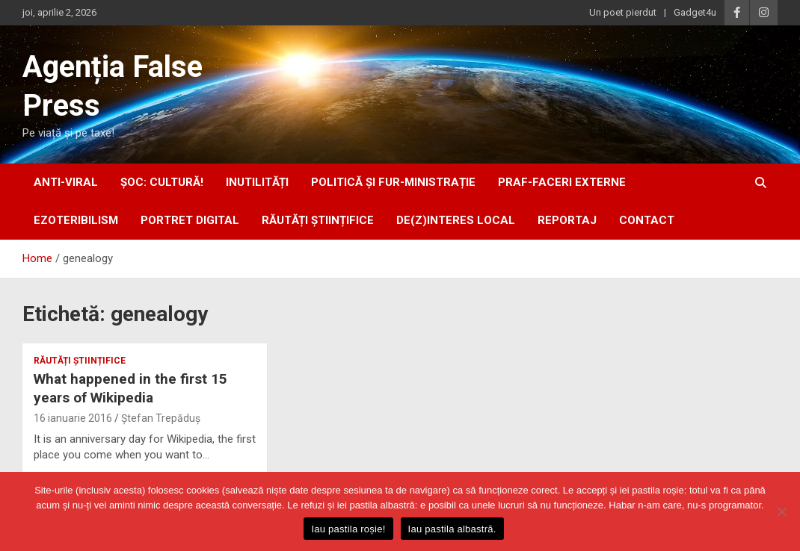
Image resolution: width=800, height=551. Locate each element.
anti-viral (66, 182)
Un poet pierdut (622, 12)
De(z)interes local (455, 220)
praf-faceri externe (562, 182)
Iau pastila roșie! (348, 529)
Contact (646, 220)
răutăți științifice (318, 220)
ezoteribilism (76, 220)
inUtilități (257, 182)
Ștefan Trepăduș (160, 418)
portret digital (190, 220)
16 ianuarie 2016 (73, 418)
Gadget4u (695, 12)
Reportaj (567, 220)
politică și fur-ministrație (393, 182)
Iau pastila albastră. (452, 529)
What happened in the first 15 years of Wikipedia (130, 388)
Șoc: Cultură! (161, 182)
